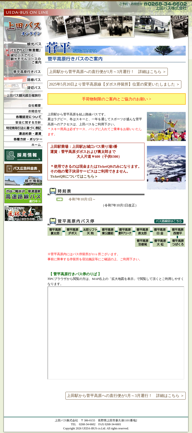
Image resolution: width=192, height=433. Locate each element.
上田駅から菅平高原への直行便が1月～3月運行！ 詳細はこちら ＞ (107, 72)
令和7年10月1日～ (82, 199)
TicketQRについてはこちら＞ (74, 176)
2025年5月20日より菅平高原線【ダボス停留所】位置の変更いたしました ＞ (114, 84)
